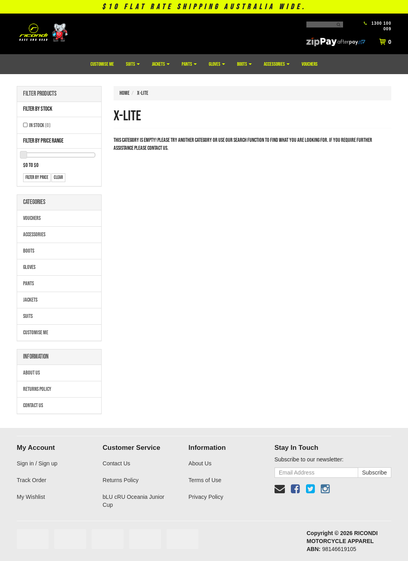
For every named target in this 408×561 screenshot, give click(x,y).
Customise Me (102, 64)
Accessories (277, 64)
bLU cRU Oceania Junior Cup (134, 501)
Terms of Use (204, 480)
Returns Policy (37, 389)
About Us (31, 372)
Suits (133, 64)
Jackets (161, 64)
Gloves (217, 64)
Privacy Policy (205, 497)
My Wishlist (31, 497)
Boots (244, 64)
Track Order (31, 480)
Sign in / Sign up (37, 463)
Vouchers (310, 64)
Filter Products (40, 94)
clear (58, 177)
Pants (189, 64)
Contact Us (33, 405)
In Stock (40, 125)
